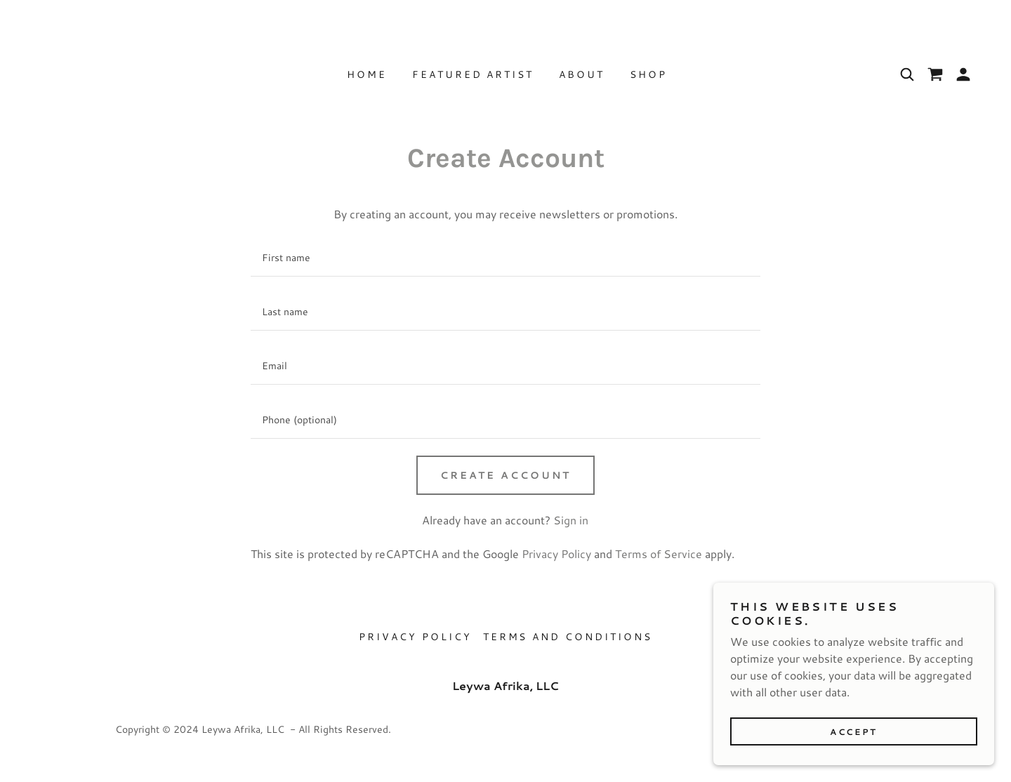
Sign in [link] (570, 520)
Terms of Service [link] (658, 553)
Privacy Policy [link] (556, 553)
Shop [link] (648, 74)
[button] (963, 74)
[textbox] (505, 258)
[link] (935, 74)
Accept (853, 732)
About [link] (581, 74)
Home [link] (367, 74)
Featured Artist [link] (473, 74)
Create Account (505, 475)
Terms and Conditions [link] (568, 637)
